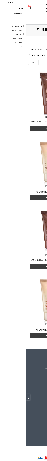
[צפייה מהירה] (39, 106)
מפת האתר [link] (38, 398)
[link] (41, 445)
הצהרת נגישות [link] (37, 416)
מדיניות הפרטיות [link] (37, 407)
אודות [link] (40, 364)
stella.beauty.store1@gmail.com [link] (30, 369)
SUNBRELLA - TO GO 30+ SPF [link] (24, 192)
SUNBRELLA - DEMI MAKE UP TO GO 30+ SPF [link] (24, 123)
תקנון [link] (41, 403)
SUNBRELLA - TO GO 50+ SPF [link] (24, 330)
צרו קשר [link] (39, 394)
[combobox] (28, 62)
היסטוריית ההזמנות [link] (36, 433)
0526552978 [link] (38, 373)
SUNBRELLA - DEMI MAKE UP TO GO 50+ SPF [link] (24, 261)
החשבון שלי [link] (38, 429)
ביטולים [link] (40, 411)
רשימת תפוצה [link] (37, 438)
